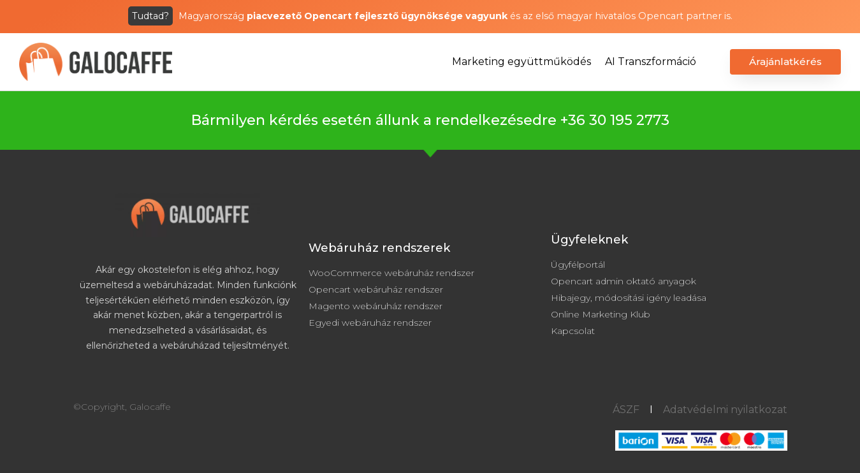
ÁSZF (626, 410)
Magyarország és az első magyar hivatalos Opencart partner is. (430, 16)
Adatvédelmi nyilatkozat (725, 410)
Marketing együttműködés (521, 61)
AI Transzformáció (650, 61)
